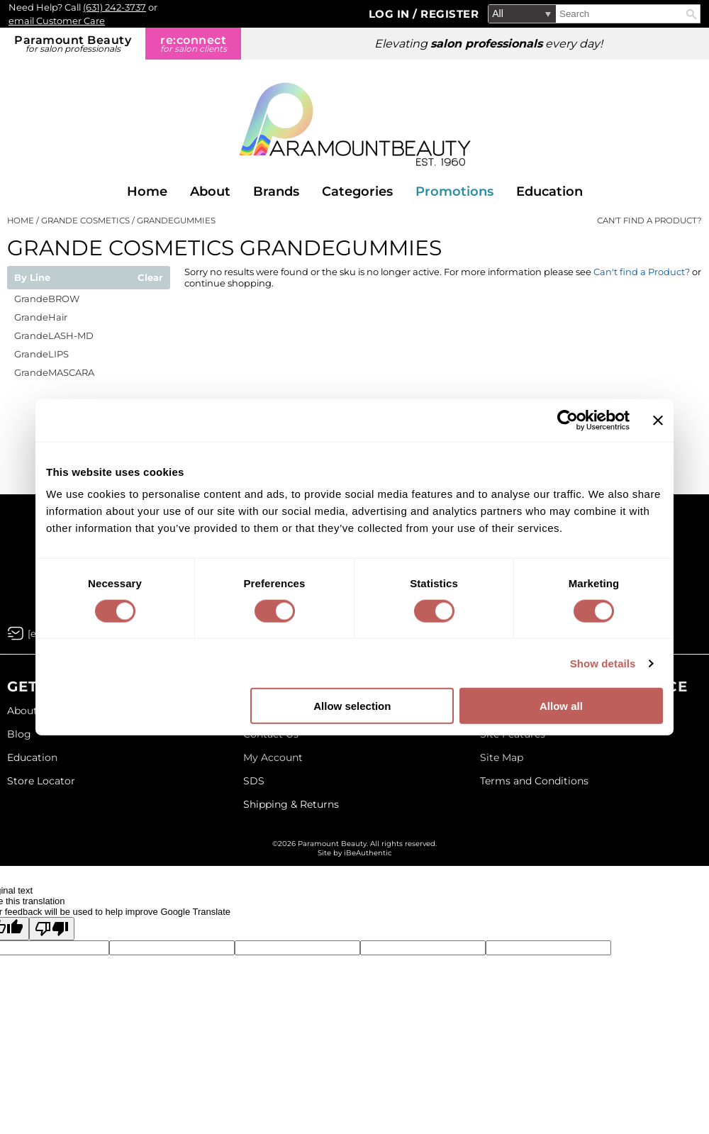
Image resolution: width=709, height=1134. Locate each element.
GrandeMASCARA (54, 372)
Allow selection (352, 706)
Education (549, 191)
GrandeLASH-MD (54, 335)
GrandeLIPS (41, 354)
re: (193, 43)
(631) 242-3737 (114, 7)
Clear (150, 278)
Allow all (561, 706)
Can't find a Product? (649, 221)
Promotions (454, 191)
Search (691, 14)
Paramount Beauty (72, 43)
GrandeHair (40, 317)
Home (147, 191)
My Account (273, 757)
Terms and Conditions (534, 780)
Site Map (501, 757)
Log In (391, 14)
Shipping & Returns (291, 804)
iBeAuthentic (368, 852)
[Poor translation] (51, 928)
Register (449, 14)
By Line (32, 278)
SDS (253, 780)
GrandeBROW (46, 298)
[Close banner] (658, 420)
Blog (19, 734)
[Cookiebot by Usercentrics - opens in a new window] (568, 419)
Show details (603, 663)
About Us (30, 710)
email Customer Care (57, 20)
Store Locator (41, 780)
